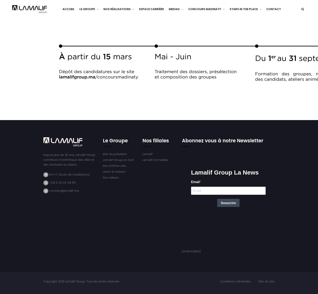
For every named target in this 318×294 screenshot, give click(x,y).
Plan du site (266, 281)
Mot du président (115, 154)
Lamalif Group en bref (118, 160)
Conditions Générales (235, 281)
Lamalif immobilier (155, 160)
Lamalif (147, 154)
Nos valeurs (111, 178)
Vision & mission (114, 172)
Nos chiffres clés (114, 166)
